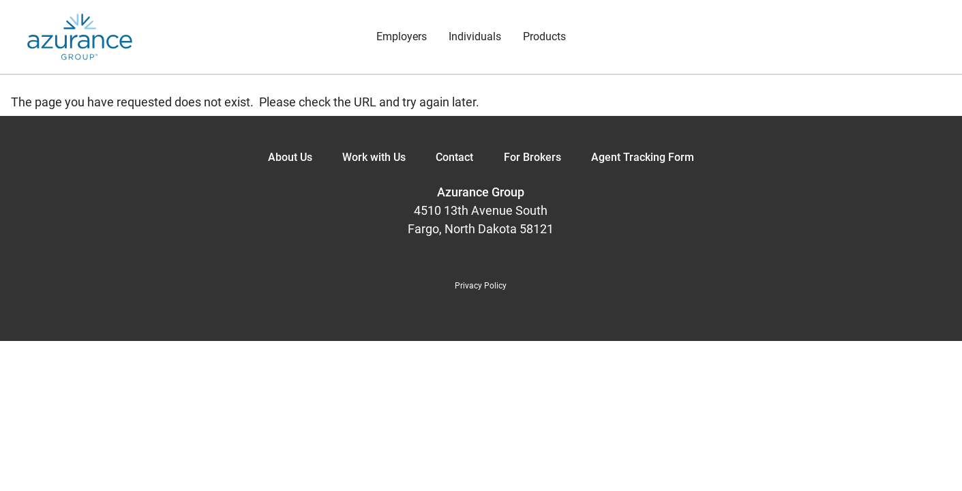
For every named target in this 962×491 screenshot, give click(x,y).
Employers (401, 36)
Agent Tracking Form (642, 157)
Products (544, 36)
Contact (454, 157)
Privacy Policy (481, 286)
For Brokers (532, 157)
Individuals (475, 36)
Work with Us (374, 157)
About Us (290, 157)
